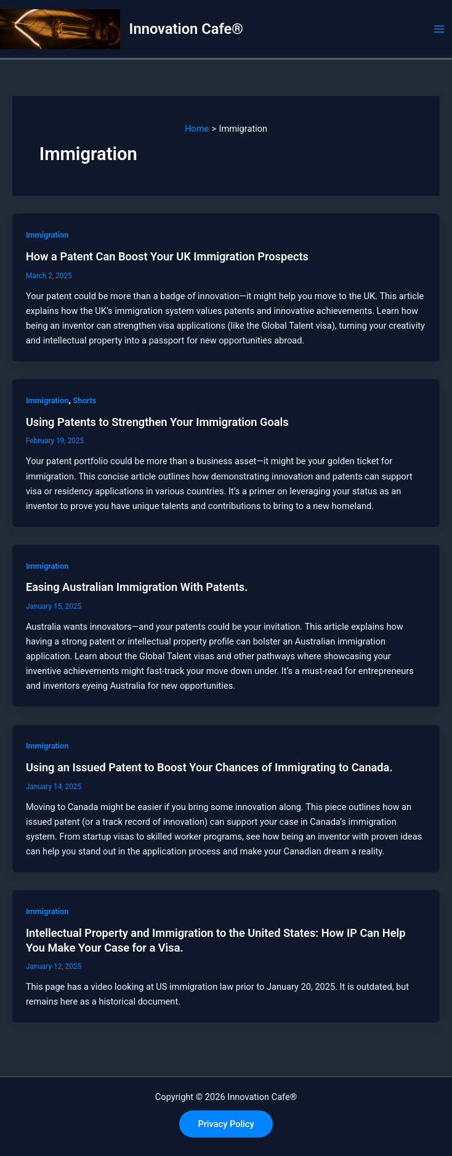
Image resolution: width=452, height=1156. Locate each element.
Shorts (84, 400)
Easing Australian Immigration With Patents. (137, 586)
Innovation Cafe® (186, 29)
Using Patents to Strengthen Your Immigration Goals (157, 421)
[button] (225, 1124)
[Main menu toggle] (439, 29)
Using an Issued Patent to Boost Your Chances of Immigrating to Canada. (209, 767)
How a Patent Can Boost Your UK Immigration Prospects (167, 256)
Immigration (47, 234)
